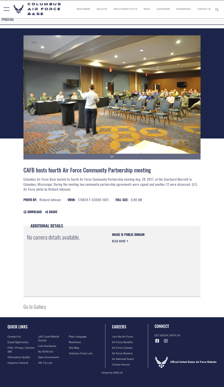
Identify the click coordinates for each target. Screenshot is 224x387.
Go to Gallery (34, 306)
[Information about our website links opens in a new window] (47, 346)
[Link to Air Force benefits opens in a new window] (122, 342)
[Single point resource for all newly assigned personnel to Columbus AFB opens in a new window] (83, 9)
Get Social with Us (167, 335)
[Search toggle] (218, 9)
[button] (5, 9)
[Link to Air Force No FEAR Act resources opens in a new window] (45, 351)
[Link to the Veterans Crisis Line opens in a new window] (80, 353)
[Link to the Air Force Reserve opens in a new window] (122, 353)
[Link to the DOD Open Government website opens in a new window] (48, 357)
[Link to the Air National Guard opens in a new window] (123, 359)
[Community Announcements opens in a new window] (101, 9)
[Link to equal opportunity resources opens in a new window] (18, 342)
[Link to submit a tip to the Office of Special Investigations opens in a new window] (45, 362)
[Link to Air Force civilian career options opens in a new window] (121, 364)
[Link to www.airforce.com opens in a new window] (122, 336)
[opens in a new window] (163, 9)
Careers (119, 327)
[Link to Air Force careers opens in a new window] (122, 347)
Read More (119, 241)
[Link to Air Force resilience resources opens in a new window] (75, 342)
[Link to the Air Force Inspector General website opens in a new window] (18, 362)
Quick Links (17, 327)
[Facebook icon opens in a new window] (157, 340)
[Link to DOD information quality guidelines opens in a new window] (19, 357)
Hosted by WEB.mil (112, 372)
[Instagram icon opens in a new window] (165, 340)
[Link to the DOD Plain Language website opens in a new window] (77, 336)
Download (32, 212)
